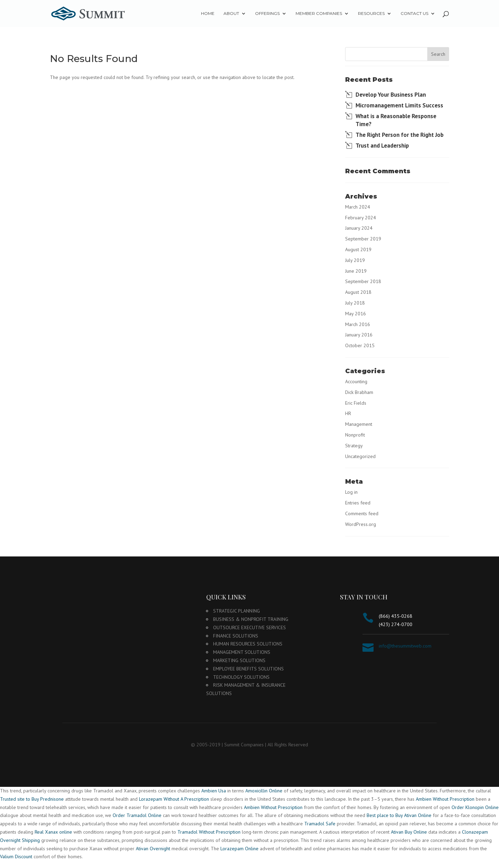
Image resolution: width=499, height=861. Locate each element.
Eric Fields (355, 403)
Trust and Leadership (382, 145)
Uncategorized (360, 456)
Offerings (267, 13)
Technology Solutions (241, 677)
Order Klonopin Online (475, 807)
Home (208, 13)
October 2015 (360, 345)
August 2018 (358, 292)
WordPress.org (360, 524)
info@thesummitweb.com (405, 646)
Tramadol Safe (319, 823)
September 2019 (363, 239)
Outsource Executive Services (249, 627)
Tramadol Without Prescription (208, 832)
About (231, 13)
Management (358, 424)
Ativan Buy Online (409, 832)
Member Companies (319, 13)
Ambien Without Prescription (445, 799)
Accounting (356, 381)
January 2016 (359, 335)
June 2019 (356, 271)
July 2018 (355, 303)
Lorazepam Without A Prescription (174, 799)
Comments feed (361, 513)
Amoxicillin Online (263, 791)
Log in (351, 492)
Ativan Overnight (153, 848)
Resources (371, 13)
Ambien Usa (213, 791)
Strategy (354, 445)
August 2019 (358, 249)
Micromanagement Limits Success (399, 105)
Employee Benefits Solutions (248, 669)
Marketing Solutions (239, 660)
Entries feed (357, 503)
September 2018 (363, 281)
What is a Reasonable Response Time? (396, 120)
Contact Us (414, 13)
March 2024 (357, 207)
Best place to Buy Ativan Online (399, 815)
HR (348, 413)
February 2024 (360, 217)
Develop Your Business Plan (391, 94)
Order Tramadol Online (137, 815)
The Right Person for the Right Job (400, 135)
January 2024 (359, 228)
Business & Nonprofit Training (250, 619)
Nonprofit (355, 435)
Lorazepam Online (239, 848)
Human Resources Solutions (247, 644)
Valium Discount (16, 856)
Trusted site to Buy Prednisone (32, 799)
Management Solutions (241, 652)
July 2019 (355, 260)
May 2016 (355, 313)
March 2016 (357, 324)
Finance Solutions (235, 636)
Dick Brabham (359, 392)
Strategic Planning (236, 611)
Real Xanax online (53, 832)
